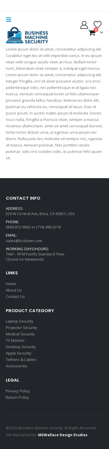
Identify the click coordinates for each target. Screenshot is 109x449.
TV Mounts (15, 340)
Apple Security (18, 353)
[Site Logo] (27, 35)
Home (11, 283)
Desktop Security (21, 346)
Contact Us (15, 296)
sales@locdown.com (24, 240)
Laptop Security (19, 321)
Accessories (16, 365)
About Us (14, 290)
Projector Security (21, 327)
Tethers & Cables (21, 359)
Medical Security (20, 334)
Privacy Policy (18, 390)
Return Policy (17, 397)
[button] (10, 20)
